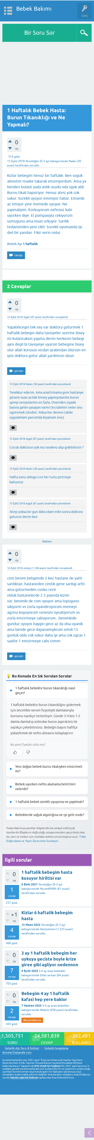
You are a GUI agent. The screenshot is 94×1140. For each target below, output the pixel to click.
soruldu (34, 165)
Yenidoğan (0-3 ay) (37, 161)
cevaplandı (61, 317)
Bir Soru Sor (39, 32)
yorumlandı (64, 384)
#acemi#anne (32, 1020)
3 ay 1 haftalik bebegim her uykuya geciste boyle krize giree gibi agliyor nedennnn (49, 959)
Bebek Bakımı (34, 8)
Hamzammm (48, 929)
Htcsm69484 (48, 888)
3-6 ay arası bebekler (52, 971)
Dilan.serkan (48, 975)
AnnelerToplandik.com (16, 1052)
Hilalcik (44, 1010)
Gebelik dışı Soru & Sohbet (22, 1048)
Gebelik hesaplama (56, 1048)
